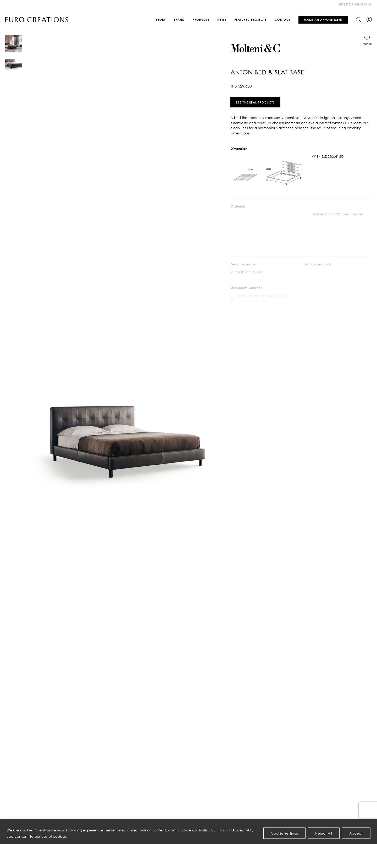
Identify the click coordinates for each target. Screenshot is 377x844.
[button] (367, 40)
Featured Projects (250, 19)
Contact (283, 19)
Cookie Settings (284, 833)
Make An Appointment (323, 19)
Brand (179, 19)
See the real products (255, 102)
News (221, 19)
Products (200, 19)
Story (161, 19)
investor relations (355, 4)
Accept (356, 833)
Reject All (323, 833)
